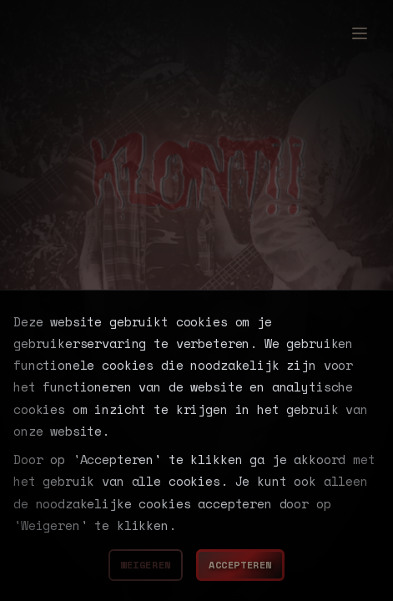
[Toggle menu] (360, 22)
